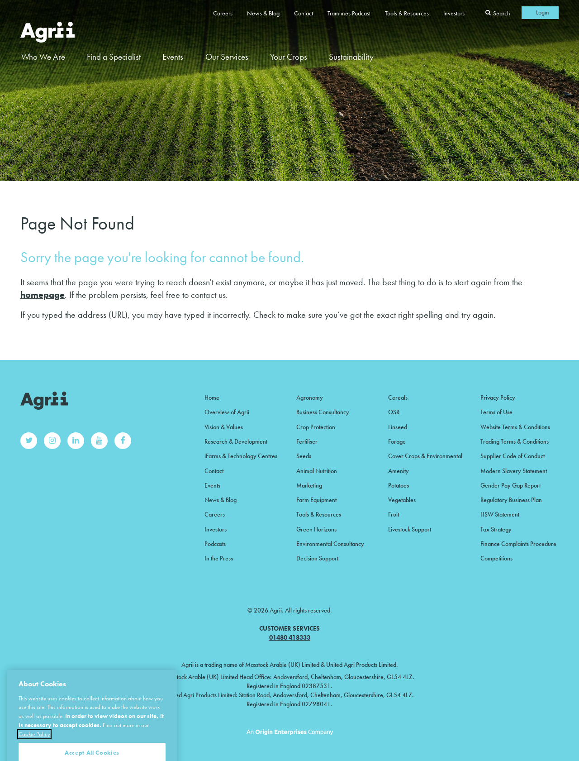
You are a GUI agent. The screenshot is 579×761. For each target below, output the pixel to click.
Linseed (397, 427)
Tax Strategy (496, 529)
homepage (42, 295)
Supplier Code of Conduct (512, 456)
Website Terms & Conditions (515, 427)
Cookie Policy (34, 746)
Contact (303, 13)
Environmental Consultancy (330, 544)
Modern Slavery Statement (513, 471)
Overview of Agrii (226, 412)
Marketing (309, 485)
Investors (454, 13)
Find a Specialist (114, 56)
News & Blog (263, 13)
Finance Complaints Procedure (518, 544)
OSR (393, 412)
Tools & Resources (407, 13)
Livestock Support (409, 529)
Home (211, 397)
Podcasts (215, 544)
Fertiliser (307, 441)
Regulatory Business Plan (511, 500)
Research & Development (235, 441)
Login (542, 12)
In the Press (218, 558)
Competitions (496, 558)
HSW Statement (499, 514)
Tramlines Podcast (348, 13)
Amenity (398, 471)
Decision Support (317, 558)
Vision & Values (223, 427)
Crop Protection (315, 427)
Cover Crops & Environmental (425, 456)
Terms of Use (496, 412)
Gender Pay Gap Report (510, 485)
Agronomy (309, 397)
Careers (223, 13)
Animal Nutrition (316, 471)
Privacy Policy (497, 397)
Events (172, 56)
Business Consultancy (322, 412)
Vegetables (402, 500)
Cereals (398, 397)
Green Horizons (316, 529)
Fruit (393, 514)
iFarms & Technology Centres (240, 456)
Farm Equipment (316, 500)
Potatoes (398, 485)
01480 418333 (289, 637)
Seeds (303, 456)
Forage (397, 441)
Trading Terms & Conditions (514, 441)
